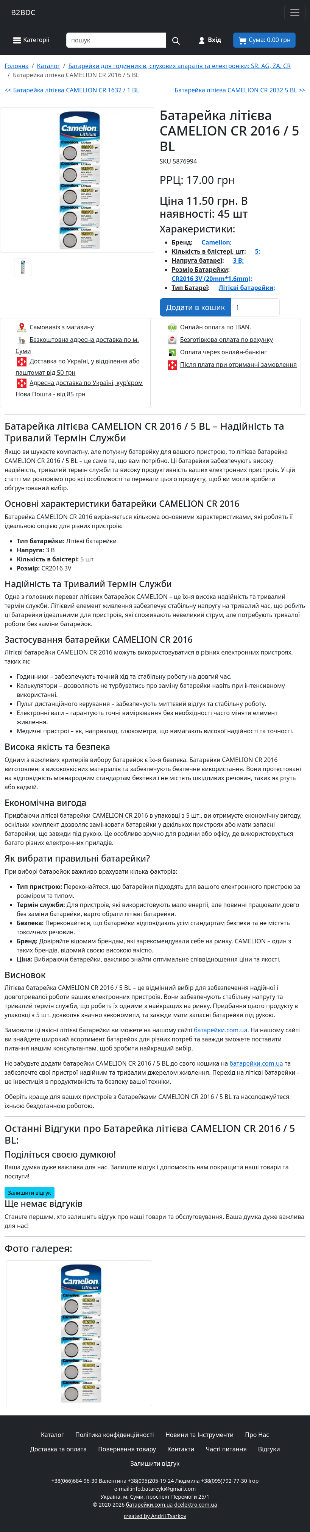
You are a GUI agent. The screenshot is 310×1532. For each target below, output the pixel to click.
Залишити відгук (29, 1192)
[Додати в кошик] (196, 307)
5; (257, 251)
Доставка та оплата (58, 1449)
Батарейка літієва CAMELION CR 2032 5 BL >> (239, 90)
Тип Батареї (190, 288)
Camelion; (217, 242)
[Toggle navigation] (294, 12)
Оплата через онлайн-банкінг (223, 352)
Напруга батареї (197, 260)
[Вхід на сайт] (209, 40)
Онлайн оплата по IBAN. (215, 327)
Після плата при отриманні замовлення (238, 364)
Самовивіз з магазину (62, 327)
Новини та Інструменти (199, 1435)
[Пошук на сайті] (175, 40)
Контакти (180, 1449)
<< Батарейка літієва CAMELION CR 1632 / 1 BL (72, 90)
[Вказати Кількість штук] (255, 307)
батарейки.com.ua (220, 1030)
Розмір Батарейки (200, 269)
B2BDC (23, 12)
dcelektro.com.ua (195, 1504)
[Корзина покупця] (264, 40)
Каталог (52, 1435)
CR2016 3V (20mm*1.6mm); (212, 278)
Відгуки (269, 1449)
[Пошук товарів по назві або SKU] (116, 40)
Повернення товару (127, 1449)
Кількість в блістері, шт (208, 251)
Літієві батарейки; (247, 288)
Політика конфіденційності (114, 1435)
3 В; (238, 260)
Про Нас (257, 1435)
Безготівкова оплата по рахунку (226, 339)
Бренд (181, 242)
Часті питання (226, 1449)
